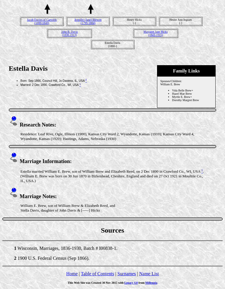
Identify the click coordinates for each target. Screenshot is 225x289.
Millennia (151, 282)
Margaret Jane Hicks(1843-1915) (156, 33)
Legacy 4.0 (131, 282)
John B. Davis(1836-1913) (69, 33)
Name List (149, 273)
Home (72, 273)
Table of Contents (97, 273)
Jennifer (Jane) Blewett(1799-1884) (88, 21)
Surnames (126, 273)
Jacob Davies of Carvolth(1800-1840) (42, 21)
